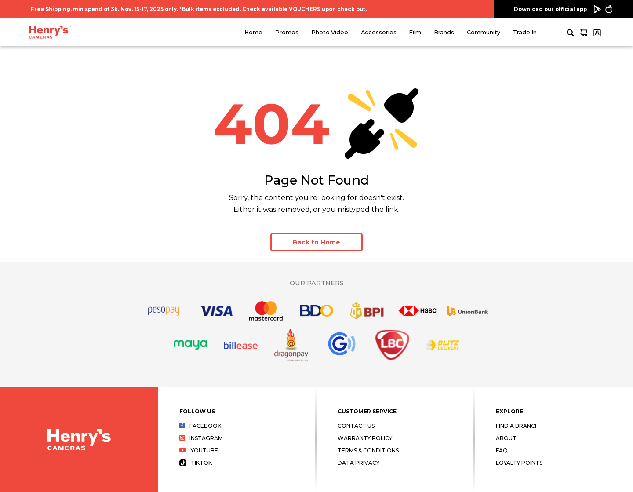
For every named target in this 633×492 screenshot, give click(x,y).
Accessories (379, 32)
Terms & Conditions (368, 450)
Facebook (200, 426)
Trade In (525, 32)
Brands (444, 32)
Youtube (198, 450)
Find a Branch (517, 426)
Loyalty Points (519, 462)
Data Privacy (358, 462)
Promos (286, 32)
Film (415, 32)
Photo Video (329, 32)
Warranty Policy (365, 438)
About (506, 438)
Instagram (201, 438)
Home (253, 32)
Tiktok (195, 462)
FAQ (502, 450)
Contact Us (356, 426)
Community (483, 32)
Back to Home (316, 242)
